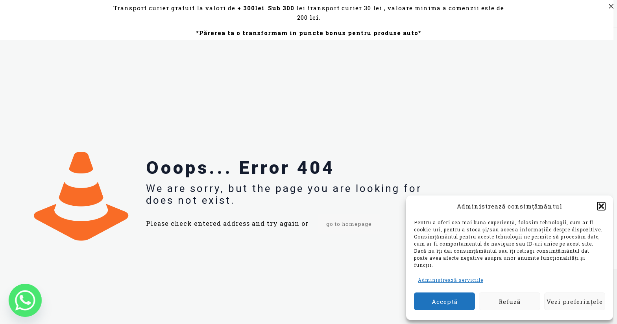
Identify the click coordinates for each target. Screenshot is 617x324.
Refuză (510, 301)
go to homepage (349, 223)
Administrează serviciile (450, 280)
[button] (601, 206)
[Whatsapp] (25, 300)
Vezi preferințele (575, 301)
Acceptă (445, 301)
